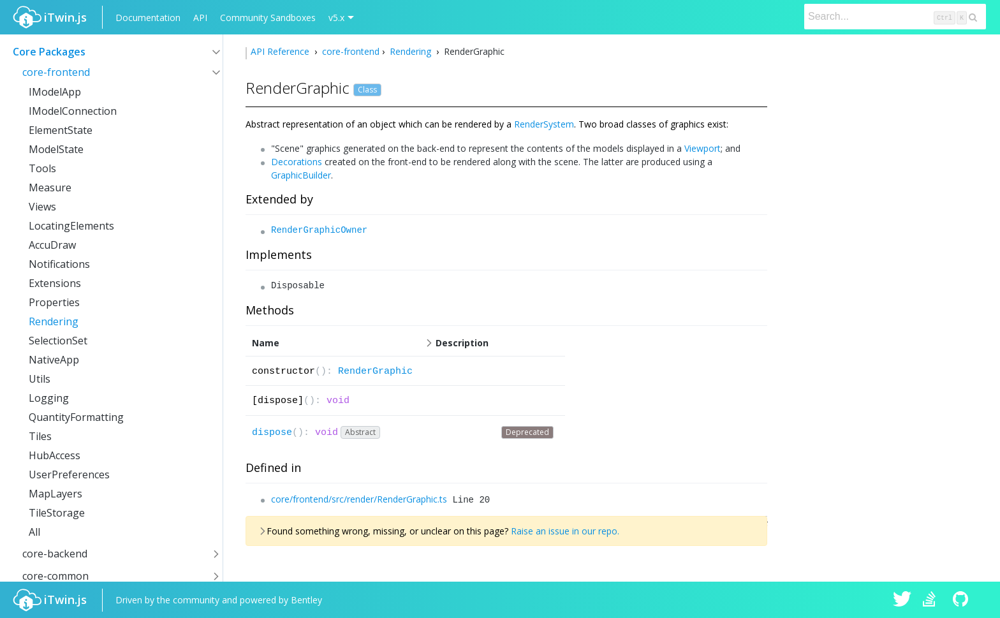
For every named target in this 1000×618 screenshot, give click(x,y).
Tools (42, 168)
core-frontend (56, 72)
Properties (54, 302)
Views (42, 207)
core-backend (54, 554)
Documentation (147, 17)
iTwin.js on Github (962, 600)
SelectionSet (58, 341)
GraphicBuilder (301, 175)
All (34, 532)
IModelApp (55, 92)
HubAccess (54, 455)
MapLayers (55, 494)
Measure (50, 187)
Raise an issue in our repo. (565, 531)
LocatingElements (71, 226)
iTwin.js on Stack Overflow (932, 600)
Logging (49, 398)
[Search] (895, 16)
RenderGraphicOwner (319, 230)
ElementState (60, 130)
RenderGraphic (375, 371)
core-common (55, 576)
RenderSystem (544, 124)
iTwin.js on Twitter (902, 600)
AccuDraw (52, 245)
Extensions (55, 283)
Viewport (702, 148)
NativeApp (54, 360)
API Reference (281, 51)
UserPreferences (69, 474)
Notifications (59, 264)
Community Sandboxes (268, 17)
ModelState (56, 149)
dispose (272, 432)
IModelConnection (73, 111)
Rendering (53, 321)
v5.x (336, 17)
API (200, 17)
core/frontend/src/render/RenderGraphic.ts (359, 499)
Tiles (40, 436)
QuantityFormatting (76, 417)
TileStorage (57, 513)
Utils (39, 379)
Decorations (296, 162)
